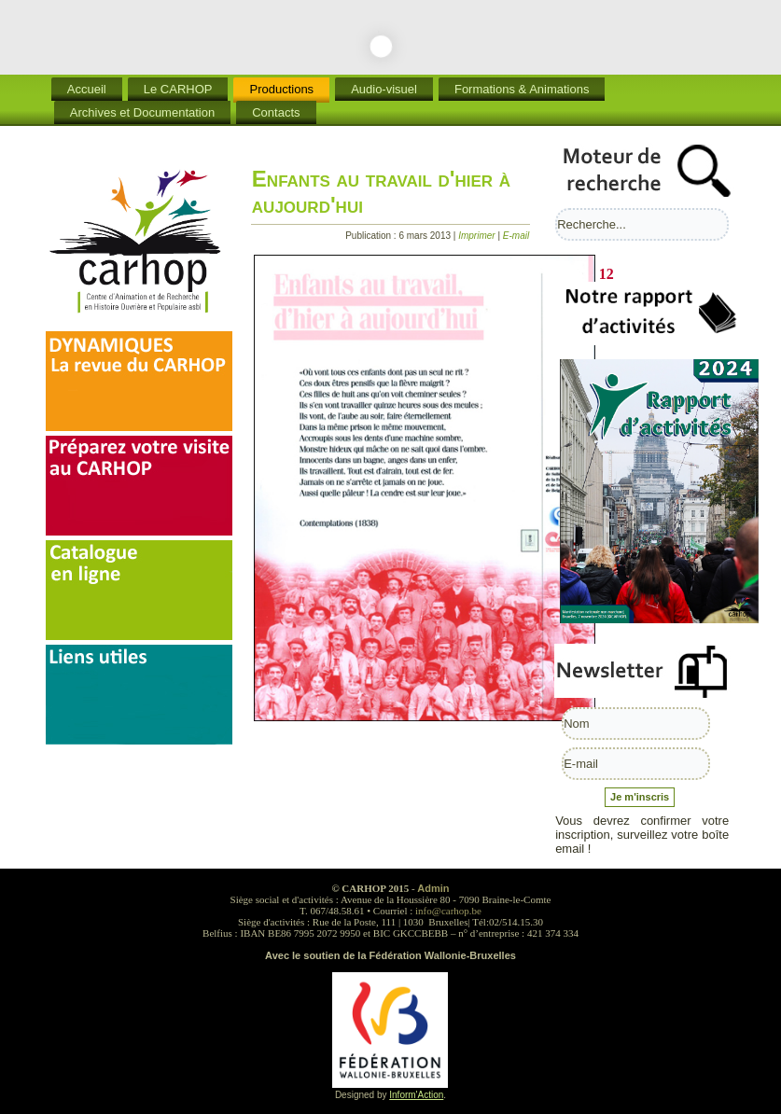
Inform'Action (416, 1095)
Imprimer (477, 235)
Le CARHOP (178, 89)
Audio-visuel (384, 89)
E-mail (516, 235)
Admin (433, 888)
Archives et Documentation (142, 112)
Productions (281, 89)
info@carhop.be (448, 910)
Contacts (276, 112)
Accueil (86, 89)
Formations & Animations (522, 89)
